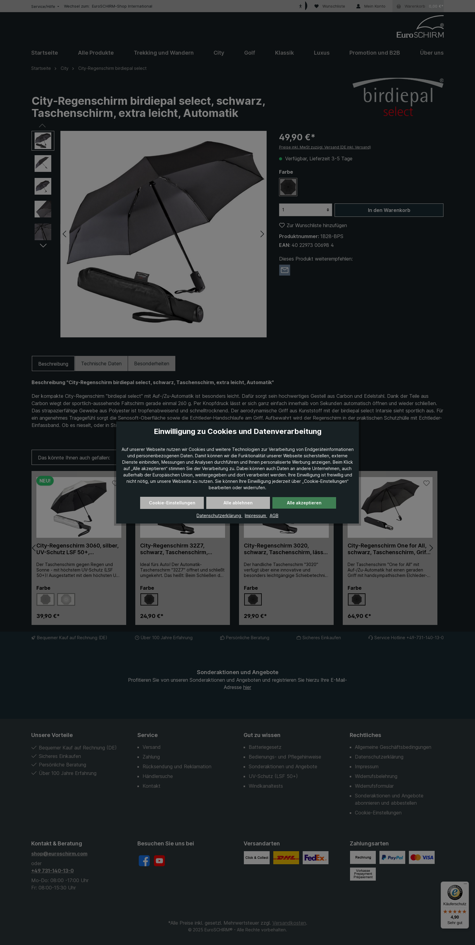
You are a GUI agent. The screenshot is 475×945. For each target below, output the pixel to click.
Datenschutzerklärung (219, 515)
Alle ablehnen (238, 502)
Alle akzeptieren (304, 502)
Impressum (256, 515)
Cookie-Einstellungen (172, 502)
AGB (274, 515)
